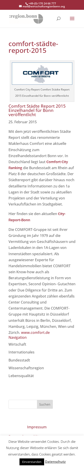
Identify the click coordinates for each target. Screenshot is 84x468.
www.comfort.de (35, 332)
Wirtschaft (17, 344)
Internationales (21, 352)
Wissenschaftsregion (26, 367)
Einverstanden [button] (31, 462)
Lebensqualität (21, 375)
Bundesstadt (19, 360)
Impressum (37, 427)
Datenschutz (55, 461)
